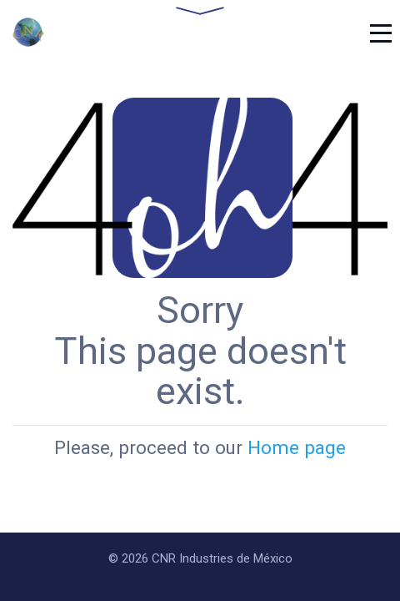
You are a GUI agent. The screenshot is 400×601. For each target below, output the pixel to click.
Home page (297, 447)
